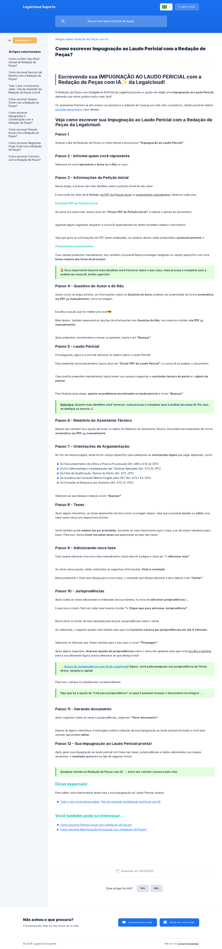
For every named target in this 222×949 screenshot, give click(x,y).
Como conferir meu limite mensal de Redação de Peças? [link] (24, 62)
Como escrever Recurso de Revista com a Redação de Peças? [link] (25, 76)
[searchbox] (111, 21)
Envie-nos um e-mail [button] (182, 922)
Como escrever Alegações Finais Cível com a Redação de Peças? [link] (25, 146)
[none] (39, 6)
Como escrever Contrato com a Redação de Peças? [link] (25, 158)
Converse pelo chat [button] (140, 922)
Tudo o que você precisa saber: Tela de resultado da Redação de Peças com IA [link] (25, 89)
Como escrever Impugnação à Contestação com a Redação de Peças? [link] (21, 117)
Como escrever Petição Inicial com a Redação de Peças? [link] (24, 133)
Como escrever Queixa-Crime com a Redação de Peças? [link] (24, 102)
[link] (23, 40)
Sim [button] (142, 888)
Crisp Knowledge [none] (188, 943)
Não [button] (156, 888)
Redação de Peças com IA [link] (91, 39)
